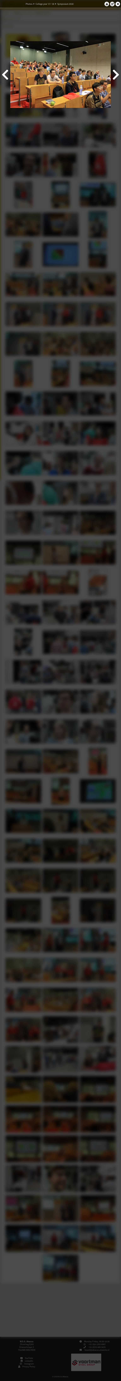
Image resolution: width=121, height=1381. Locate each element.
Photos (29, 4)
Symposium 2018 (65, 4)
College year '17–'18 (45, 4)
